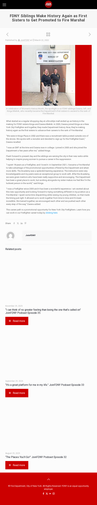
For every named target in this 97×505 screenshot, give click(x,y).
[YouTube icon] (50, 493)
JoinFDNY (25, 40)
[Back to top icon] (48, 479)
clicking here (51, 213)
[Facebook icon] (43, 493)
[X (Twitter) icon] (47, 493)
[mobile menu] (4, 5)
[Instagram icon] (53, 493)
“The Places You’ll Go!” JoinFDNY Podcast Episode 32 (36, 457)
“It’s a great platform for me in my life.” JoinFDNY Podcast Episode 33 (44, 384)
